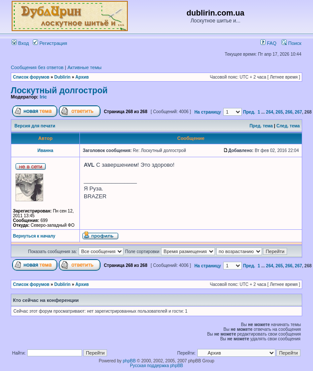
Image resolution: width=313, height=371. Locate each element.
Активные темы (84, 67)
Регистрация (50, 43)
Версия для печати (35, 126)
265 (279, 112)
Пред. (249, 112)
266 (289, 112)
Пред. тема (261, 126)
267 (298, 112)
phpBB (129, 360)
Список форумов (31, 77)
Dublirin (62, 77)
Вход (20, 43)
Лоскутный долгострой (59, 90)
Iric (43, 96)
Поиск (291, 43)
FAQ (268, 43)
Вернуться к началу (34, 236)
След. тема (288, 126)
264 (269, 112)
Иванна (45, 150)
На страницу (207, 112)
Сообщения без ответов (37, 67)
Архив (82, 77)
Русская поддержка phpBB (156, 365)
